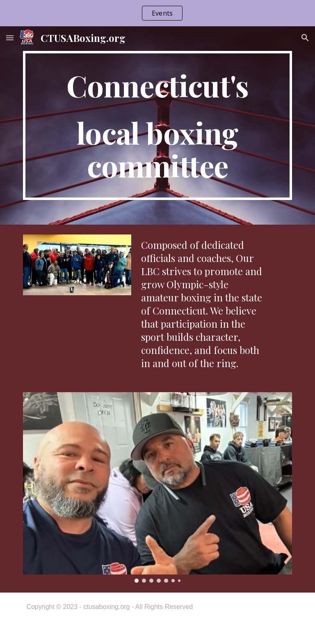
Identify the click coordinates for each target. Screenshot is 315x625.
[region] (157, 13)
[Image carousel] (157, 487)
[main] (157, 125)
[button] (10, 37)
